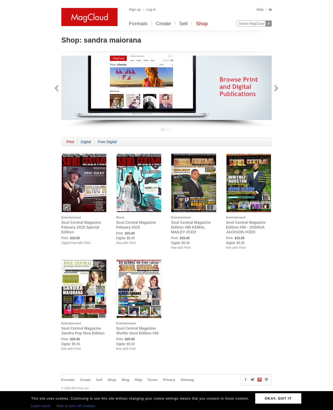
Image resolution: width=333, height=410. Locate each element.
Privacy (169, 380)
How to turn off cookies (76, 406)
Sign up (135, 9)
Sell (183, 23)
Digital (86, 142)
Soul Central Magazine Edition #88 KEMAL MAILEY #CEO (191, 227)
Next (275, 89)
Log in (151, 9)
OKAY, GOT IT (278, 398)
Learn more (40, 406)
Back (56, 89)
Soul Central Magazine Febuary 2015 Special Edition (81, 227)
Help (260, 9)
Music (120, 217)
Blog (125, 380)
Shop (202, 23)
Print (70, 142)
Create (163, 23)
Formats (138, 23)
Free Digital (107, 142)
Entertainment (71, 217)
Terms (152, 380)
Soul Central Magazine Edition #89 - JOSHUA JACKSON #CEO (246, 227)
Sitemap (187, 380)
